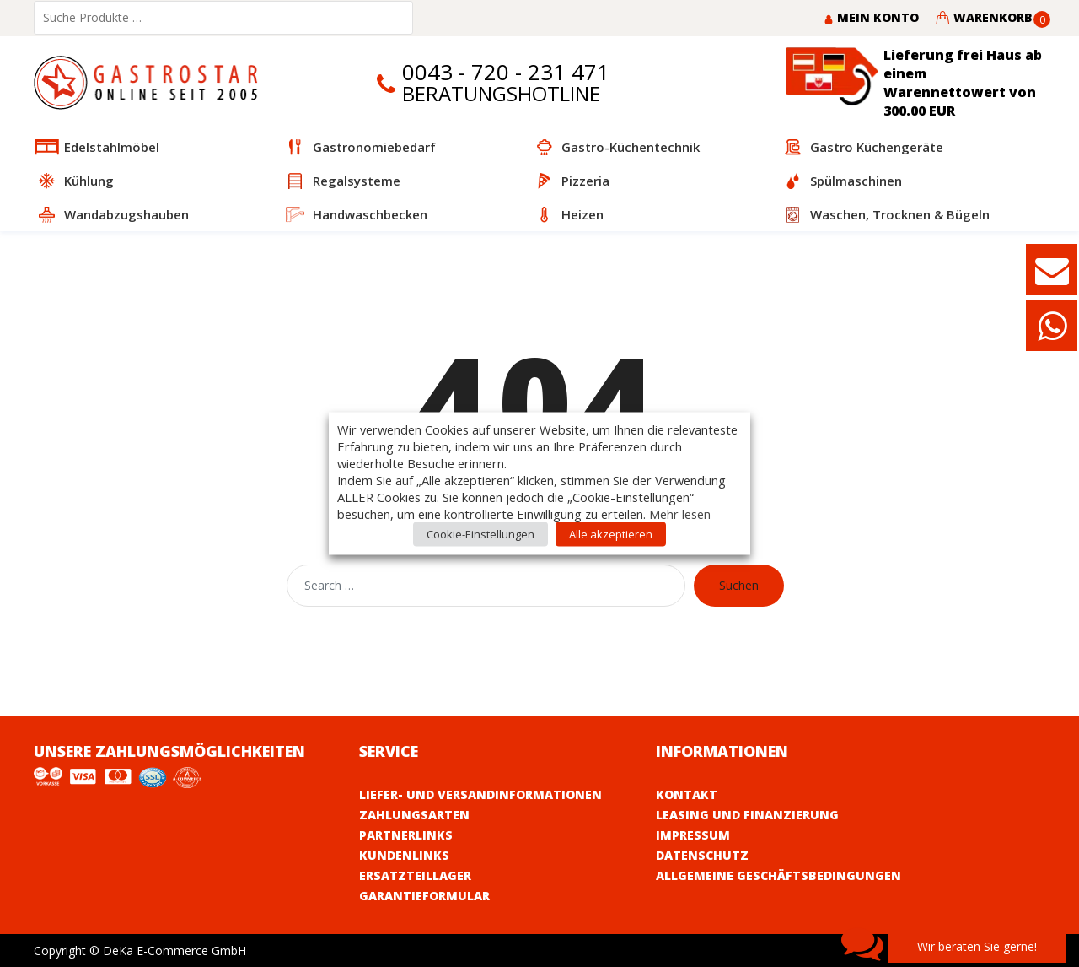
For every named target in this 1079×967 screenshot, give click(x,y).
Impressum (693, 835)
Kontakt (686, 794)
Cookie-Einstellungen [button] (480, 534)
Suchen (739, 585)
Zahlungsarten (414, 815)
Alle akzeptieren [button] (610, 534)
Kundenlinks (404, 855)
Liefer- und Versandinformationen (480, 794)
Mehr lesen (680, 513)
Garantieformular (424, 896)
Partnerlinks (406, 835)
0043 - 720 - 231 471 (505, 72)
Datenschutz (702, 855)
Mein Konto (871, 17)
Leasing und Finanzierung (747, 815)
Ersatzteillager (415, 875)
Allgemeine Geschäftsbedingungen (778, 875)
